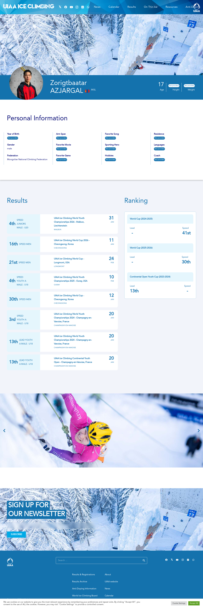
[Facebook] (66, 7)
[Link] (28, 561)
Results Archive (79, 582)
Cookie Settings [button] (179, 603)
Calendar (109, 596)
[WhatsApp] (88, 7)
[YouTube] (71, 7)
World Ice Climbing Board (84, 596)
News (107, 589)
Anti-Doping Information (84, 589)
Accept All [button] (194, 603)
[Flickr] (82, 7)
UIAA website (111, 582)
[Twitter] (60, 7)
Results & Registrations (83, 575)
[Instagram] (77, 7)
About (108, 575)
